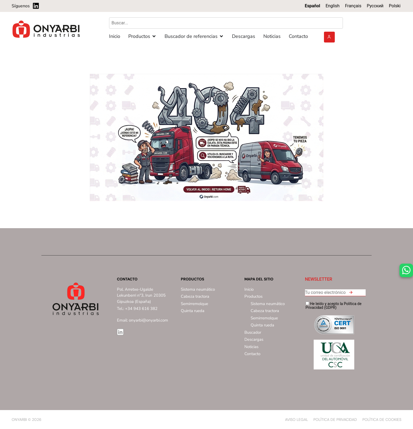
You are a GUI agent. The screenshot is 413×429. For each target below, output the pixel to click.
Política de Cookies (381, 419)
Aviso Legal (296, 419)
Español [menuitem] (312, 5)
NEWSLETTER (318, 279)
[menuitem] (312, 6)
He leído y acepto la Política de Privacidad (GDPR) (334, 305)
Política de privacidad (335, 419)
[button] (350, 293)
